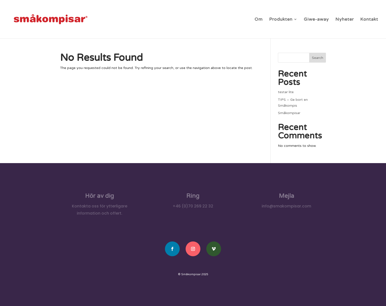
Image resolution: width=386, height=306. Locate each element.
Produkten (280, 19)
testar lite (286, 92)
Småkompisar (289, 113)
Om (259, 19)
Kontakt (369, 19)
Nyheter (344, 19)
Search (317, 58)
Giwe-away (316, 19)
